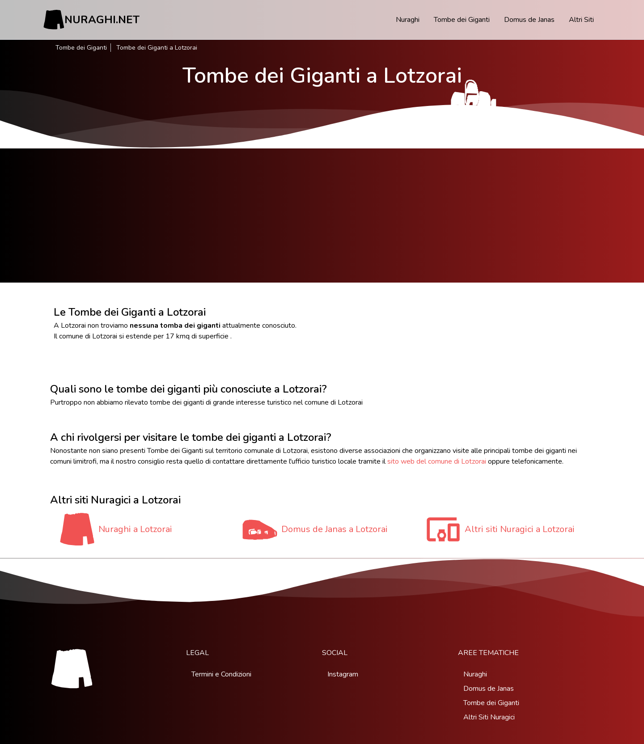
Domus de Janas (529, 20)
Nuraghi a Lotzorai (135, 529)
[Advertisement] (322, 215)
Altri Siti (581, 20)
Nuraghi (407, 20)
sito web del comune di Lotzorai (436, 461)
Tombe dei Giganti (462, 20)
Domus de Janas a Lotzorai (334, 529)
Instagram (342, 674)
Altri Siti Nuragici (489, 717)
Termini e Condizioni (221, 674)
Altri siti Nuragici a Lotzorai (520, 529)
